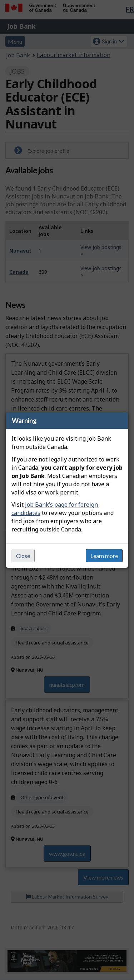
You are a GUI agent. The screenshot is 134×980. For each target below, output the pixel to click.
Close (23, 555)
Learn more (104, 555)
